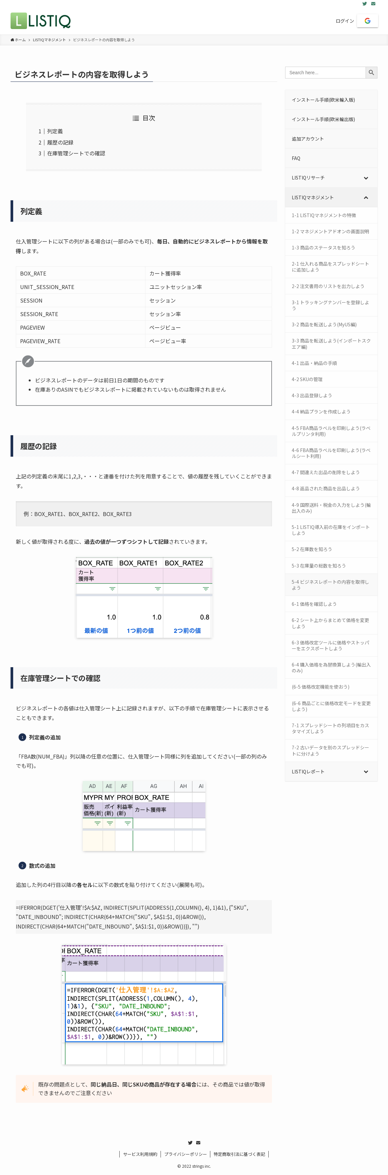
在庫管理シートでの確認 (76, 153)
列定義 (55, 131)
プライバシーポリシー (185, 1154)
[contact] (373, 3)
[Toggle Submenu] (365, 177)
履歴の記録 (60, 142)
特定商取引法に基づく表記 (239, 1154)
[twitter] (364, 3)
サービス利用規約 (140, 1154)
